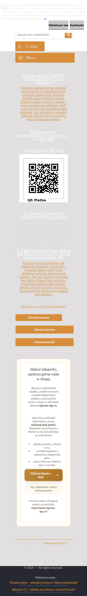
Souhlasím (77, 25)
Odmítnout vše (58, 25)
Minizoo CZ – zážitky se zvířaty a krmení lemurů (43, 589)
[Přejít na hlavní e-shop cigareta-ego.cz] (44, 475)
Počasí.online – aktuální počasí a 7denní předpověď (43, 582)
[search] (68, 34)
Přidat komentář (44, 342)
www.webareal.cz (55, 543)
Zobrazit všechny (44, 329)
